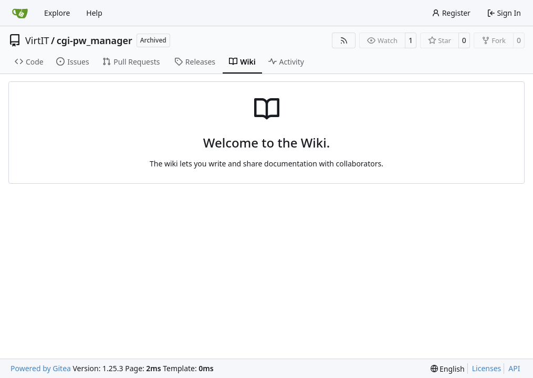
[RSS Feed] (344, 40)
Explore (57, 13)
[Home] (20, 13)
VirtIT (37, 40)
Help (94, 13)
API (514, 368)
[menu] (448, 369)
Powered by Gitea (41, 368)
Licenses (486, 368)
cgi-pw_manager (94, 40)
